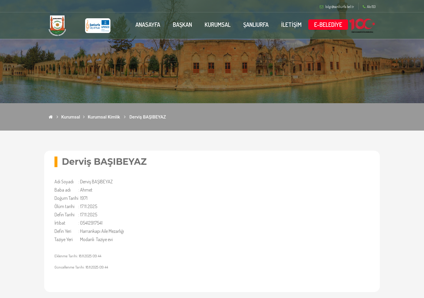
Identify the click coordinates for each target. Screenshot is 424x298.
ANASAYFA (147, 24)
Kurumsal (70, 117)
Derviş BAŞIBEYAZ (148, 117)
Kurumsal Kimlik (104, 117)
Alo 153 (369, 7)
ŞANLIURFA (256, 24)
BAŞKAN (182, 24)
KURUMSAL (218, 24)
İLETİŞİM (291, 24)
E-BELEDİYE (328, 24)
